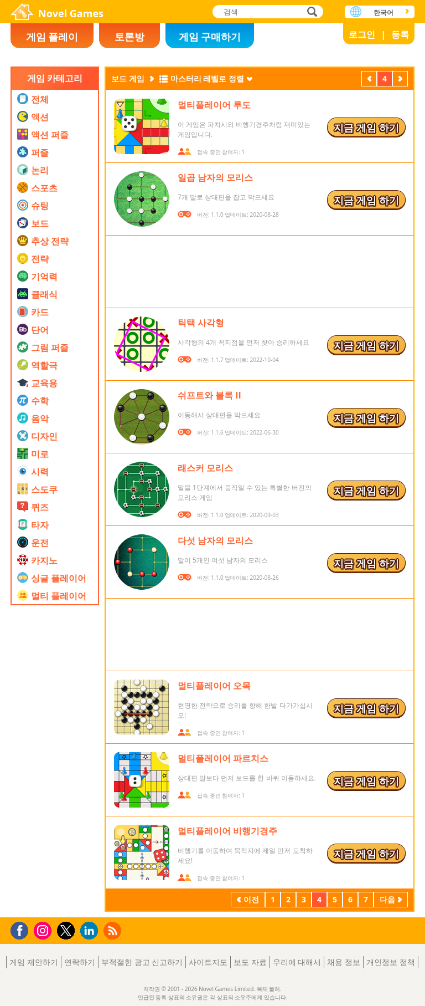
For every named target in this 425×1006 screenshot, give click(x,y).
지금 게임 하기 (366, 127)
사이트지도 (208, 962)
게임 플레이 (52, 36)
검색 (310, 12)
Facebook (22, 929)
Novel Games (70, 13)
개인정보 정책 (390, 962)
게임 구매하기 (210, 36)
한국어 (383, 12)
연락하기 (79, 962)
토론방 (129, 36)
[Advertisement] (55, 745)
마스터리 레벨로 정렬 (207, 78)
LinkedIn (91, 931)
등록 (400, 34)
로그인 (362, 34)
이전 (369, 79)
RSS (114, 930)
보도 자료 (250, 962)
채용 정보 (343, 962)
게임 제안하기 (33, 962)
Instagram (44, 929)
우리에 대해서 (297, 962)
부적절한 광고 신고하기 (142, 962)
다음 (400, 79)
